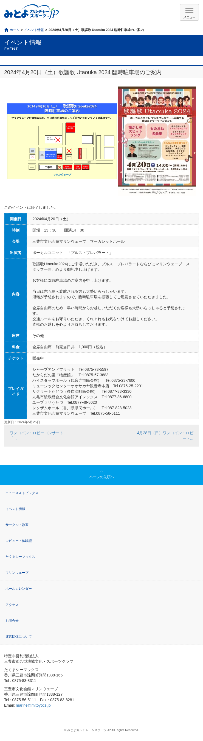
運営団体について (18, 637)
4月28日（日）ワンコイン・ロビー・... (165, 436)
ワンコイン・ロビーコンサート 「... (38, 436)
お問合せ (12, 621)
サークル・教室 (17, 525)
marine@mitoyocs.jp (33, 705)
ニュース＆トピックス (21, 493)
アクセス (12, 605)
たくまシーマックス (20, 557)
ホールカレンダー (18, 588)
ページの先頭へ (101, 477)
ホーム (14, 30)
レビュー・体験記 (18, 541)
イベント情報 (34, 30)
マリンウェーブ (17, 573)
